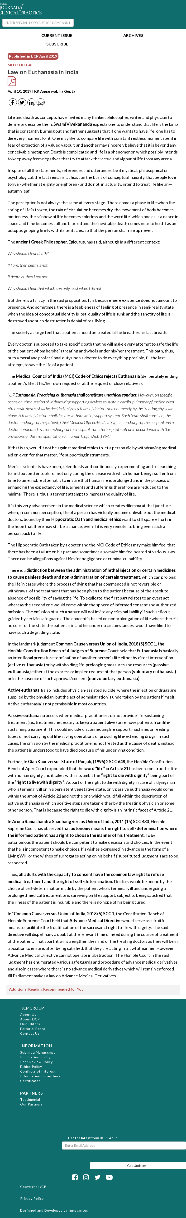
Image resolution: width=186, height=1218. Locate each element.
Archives (133, 36)
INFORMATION (36, 1045)
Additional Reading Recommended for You (46, 989)
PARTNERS (31, 1093)
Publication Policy (35, 1057)
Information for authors (40, 1076)
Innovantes (78, 1210)
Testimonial (30, 1099)
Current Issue (56, 36)
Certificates (30, 1081)
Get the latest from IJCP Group (92, 1138)
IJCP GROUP (32, 1008)
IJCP (42, 1187)
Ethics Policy (31, 1067)
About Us (28, 1014)
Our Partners (31, 1104)
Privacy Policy (32, 1198)
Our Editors (30, 1024)
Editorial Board (32, 1029)
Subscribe (57, 44)
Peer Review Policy (36, 1062)
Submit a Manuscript (37, 1052)
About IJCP (30, 1019)
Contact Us (30, 1033)
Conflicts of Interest (38, 1071)
